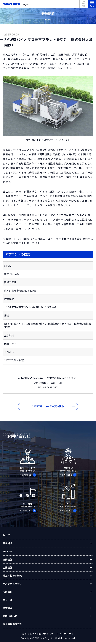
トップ (6, 535)
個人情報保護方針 (12, 624)
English (26, 4)
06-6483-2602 (51, 387)
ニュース (7, 600)
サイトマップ (63, 634)
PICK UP (7, 551)
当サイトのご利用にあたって (37, 634)
